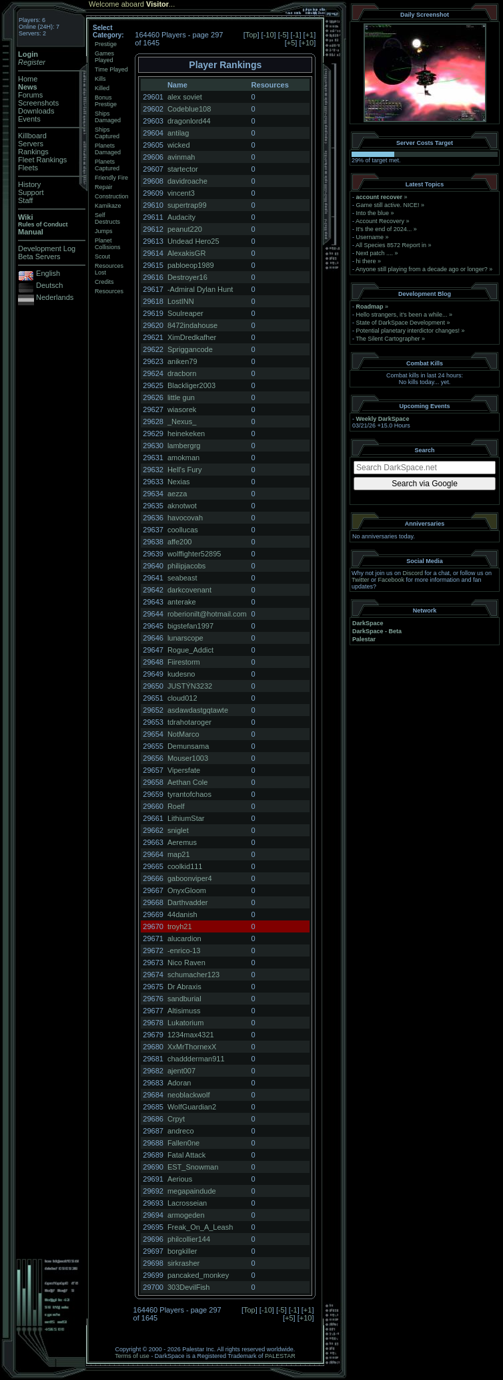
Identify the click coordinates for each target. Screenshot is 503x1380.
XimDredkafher (191, 337)
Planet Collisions (108, 243)
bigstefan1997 (190, 626)
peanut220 (184, 229)
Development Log (46, 248)
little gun (181, 397)
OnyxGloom (186, 890)
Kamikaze (108, 205)
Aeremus (182, 842)
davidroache (187, 181)
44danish (182, 914)
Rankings (33, 152)
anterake (181, 602)
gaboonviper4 (189, 878)
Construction (112, 196)
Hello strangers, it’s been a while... (402, 314)
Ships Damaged (108, 117)
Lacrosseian (187, 1203)
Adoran (179, 1083)
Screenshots (38, 103)
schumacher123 (193, 975)
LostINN (180, 301)
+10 (308, 43)
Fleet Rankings (42, 160)
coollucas (182, 530)
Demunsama (188, 746)
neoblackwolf (188, 1095)
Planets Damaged (108, 149)
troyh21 (179, 926)
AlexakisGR (186, 253)
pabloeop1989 (190, 265)
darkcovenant (189, 590)
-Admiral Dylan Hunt (200, 289)
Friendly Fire (111, 177)
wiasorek (181, 409)
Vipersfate (183, 770)
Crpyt (176, 1119)
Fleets (28, 168)
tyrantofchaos (189, 794)
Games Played (104, 56)
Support (31, 192)
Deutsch (49, 285)
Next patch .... (375, 253)
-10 (269, 35)
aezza (177, 494)
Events (29, 119)
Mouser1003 (187, 758)
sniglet (178, 830)
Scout (102, 256)
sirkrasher (183, 1263)
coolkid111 (185, 866)
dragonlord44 (189, 121)
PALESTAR (280, 1356)
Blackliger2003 (191, 385)
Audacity (181, 217)
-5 (283, 35)
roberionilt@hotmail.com (207, 614)
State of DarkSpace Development (401, 322)
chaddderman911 (196, 1059)
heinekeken (186, 433)
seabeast (182, 578)
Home (27, 79)
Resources (109, 291)
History (29, 184)
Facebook (391, 579)
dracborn (181, 373)
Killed (102, 88)
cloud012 (182, 698)
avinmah (181, 157)
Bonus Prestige (106, 101)
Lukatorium (185, 1023)
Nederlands (54, 297)
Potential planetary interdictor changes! (408, 330)
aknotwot (182, 506)
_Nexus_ (181, 421)
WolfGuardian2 (191, 1107)
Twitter (361, 579)
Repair (104, 187)
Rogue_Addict (190, 650)
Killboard (32, 136)
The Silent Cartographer (388, 338)
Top (251, 35)
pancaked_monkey (198, 1275)
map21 (178, 854)
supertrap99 (187, 205)
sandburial (184, 999)
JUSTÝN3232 (189, 686)
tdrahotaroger (189, 722)
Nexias (178, 482)
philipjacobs (186, 566)
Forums (30, 95)
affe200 (179, 542)
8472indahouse (192, 325)
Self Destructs (107, 218)
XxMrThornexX (191, 1047)
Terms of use (132, 1356)
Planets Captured (107, 165)
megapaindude (191, 1191)
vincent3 (181, 193)
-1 (296, 35)
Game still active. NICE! (389, 205)
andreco (180, 1131)
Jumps (104, 231)
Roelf (176, 806)
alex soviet (184, 97)
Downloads (36, 111)
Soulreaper (185, 313)
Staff (25, 200)
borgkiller (182, 1251)
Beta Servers (39, 256)
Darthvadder (187, 902)
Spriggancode (190, 349)
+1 (310, 35)
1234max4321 (190, 1035)
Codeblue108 (189, 109)
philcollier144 (188, 1239)
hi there (366, 261)
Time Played (111, 69)
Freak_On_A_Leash (200, 1227)
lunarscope (185, 638)
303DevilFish (188, 1287)
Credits (104, 282)
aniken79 (182, 361)
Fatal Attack (186, 1155)
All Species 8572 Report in (391, 245)
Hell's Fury (184, 470)
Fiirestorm (183, 662)
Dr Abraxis (184, 987)
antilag (178, 133)
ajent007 (181, 1071)
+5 (291, 43)
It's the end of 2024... (384, 229)
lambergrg (184, 446)
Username (370, 237)
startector (182, 169)
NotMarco (183, 734)
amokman (183, 458)
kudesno (181, 674)
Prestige (106, 44)
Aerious (179, 1179)
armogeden (186, 1215)
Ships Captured (107, 133)
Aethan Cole (187, 782)
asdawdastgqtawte (197, 710)
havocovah (185, 518)
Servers (30, 144)
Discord (413, 573)
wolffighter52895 (194, 554)
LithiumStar (186, 818)
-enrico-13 (184, 950)
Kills (100, 78)
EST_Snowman (192, 1167)
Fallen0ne (183, 1143)
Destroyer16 (187, 277)
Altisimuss (184, 1011)
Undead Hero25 (193, 241)
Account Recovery (380, 221)
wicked (178, 145)
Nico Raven (186, 963)
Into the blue (373, 213)
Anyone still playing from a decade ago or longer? (422, 269)
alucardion (184, 938)
